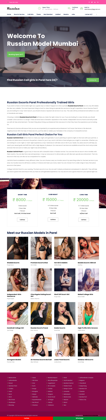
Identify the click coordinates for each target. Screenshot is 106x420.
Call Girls (30, 14)
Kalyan (33, 395)
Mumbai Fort (82, 397)
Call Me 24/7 (89, 14)
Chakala (81, 392)
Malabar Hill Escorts (85, 360)
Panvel (10, 384)
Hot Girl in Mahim (60, 263)
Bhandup (10, 406)
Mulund (65, 400)
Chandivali (82, 384)
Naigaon (81, 381)
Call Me (26, 418)
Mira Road (11, 400)
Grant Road (50, 397)
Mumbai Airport (51, 378)
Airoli (9, 397)
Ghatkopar (11, 403)
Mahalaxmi (66, 395)
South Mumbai (67, 381)
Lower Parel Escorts (61, 360)
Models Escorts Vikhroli (87, 263)
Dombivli (81, 395)
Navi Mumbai (48, 14)
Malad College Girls (85, 295)
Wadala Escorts (13, 263)
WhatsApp (79, 418)
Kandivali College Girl (15, 329)
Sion (64, 406)
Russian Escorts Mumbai (90, 416)
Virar (33, 384)
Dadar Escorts (59, 329)
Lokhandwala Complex (85, 378)
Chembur (34, 406)
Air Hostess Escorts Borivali (41, 360)
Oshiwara (50, 406)
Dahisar (49, 392)
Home (9, 14)
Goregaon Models (14, 360)
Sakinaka (34, 397)
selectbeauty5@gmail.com (92, 9)
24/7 (73, 9)
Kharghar (34, 392)
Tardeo (49, 389)
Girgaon (49, 395)
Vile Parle (34, 381)
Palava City (82, 400)
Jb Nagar (50, 400)
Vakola (49, 403)
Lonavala (65, 392)
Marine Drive (11, 378)
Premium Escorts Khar (39, 263)
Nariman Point (12, 386)
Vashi (9, 392)
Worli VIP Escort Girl (61, 295)
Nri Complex (50, 386)
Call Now (22, 220)
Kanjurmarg (82, 386)
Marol (64, 403)
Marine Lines (66, 397)
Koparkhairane (36, 400)
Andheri (58, 14)
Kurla (33, 386)
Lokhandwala (12, 381)
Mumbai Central (67, 384)
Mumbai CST (82, 389)
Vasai (33, 378)
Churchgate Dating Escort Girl (41, 296)
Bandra (66, 14)
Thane (38, 14)
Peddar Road (67, 386)
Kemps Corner (67, 389)
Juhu (73, 14)
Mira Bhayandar (52, 381)
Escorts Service (19, 14)
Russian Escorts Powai (39, 329)
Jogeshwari (50, 384)
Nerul (9, 395)
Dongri (33, 389)
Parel (64, 378)
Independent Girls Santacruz (14, 296)
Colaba (10, 389)
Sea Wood (34, 403)
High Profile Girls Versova (88, 329)
